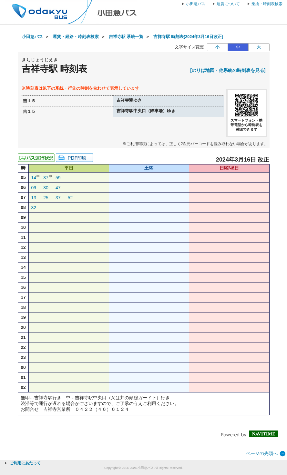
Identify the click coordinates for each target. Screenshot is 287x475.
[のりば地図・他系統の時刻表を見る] (227, 70)
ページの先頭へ (262, 453)
